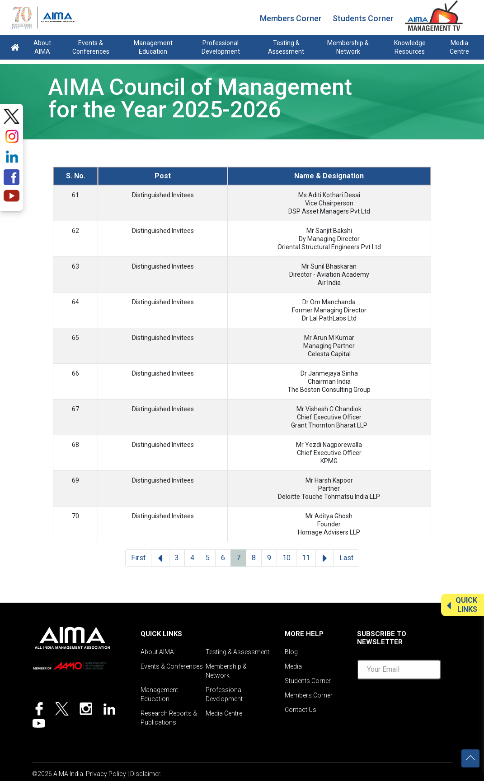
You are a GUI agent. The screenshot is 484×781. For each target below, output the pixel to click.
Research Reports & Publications (169, 718)
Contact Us (300, 709)
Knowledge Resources (410, 47)
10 (286, 557)
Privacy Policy (106, 773)
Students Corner (363, 18)
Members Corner (291, 18)
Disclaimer (145, 773)
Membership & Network (348, 47)
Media (293, 666)
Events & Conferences (90, 47)
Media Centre (459, 47)
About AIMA (42, 47)
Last (346, 557)
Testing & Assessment (286, 47)
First (138, 557)
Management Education (153, 47)
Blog (291, 651)
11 (306, 557)
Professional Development (221, 47)
